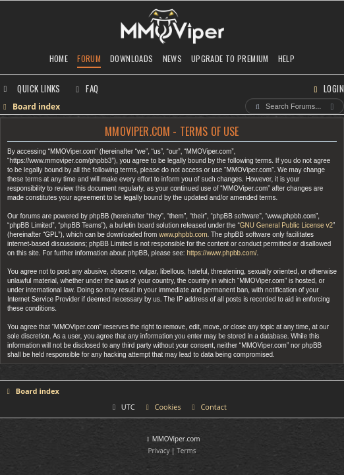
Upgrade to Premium (230, 58)
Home (59, 58)
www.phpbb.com (183, 234)
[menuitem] (85, 88)
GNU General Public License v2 (286, 225)
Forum (89, 58)
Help (286, 58)
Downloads (131, 58)
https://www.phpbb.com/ (221, 253)
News (173, 58)
